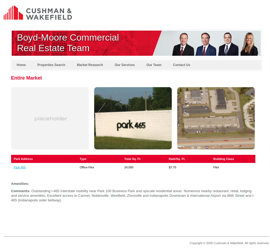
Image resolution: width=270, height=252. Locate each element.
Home (21, 65)
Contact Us (181, 65)
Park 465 (20, 167)
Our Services (125, 65)
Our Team (154, 65)
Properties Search (51, 65)
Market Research (90, 65)
